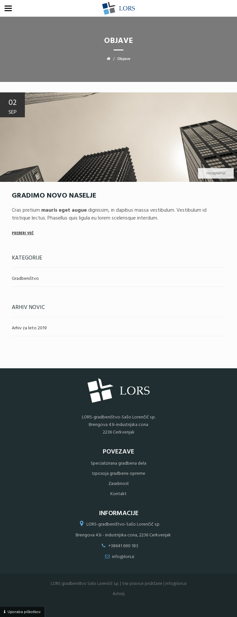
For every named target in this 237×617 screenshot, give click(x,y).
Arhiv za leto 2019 (29, 328)
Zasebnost (118, 484)
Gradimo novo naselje (54, 196)
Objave (123, 59)
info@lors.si (123, 557)
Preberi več (23, 233)
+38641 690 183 (123, 546)
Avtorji (119, 593)
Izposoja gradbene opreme (118, 473)
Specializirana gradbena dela (118, 463)
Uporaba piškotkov (24, 612)
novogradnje (216, 173)
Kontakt (118, 494)
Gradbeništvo (25, 278)
